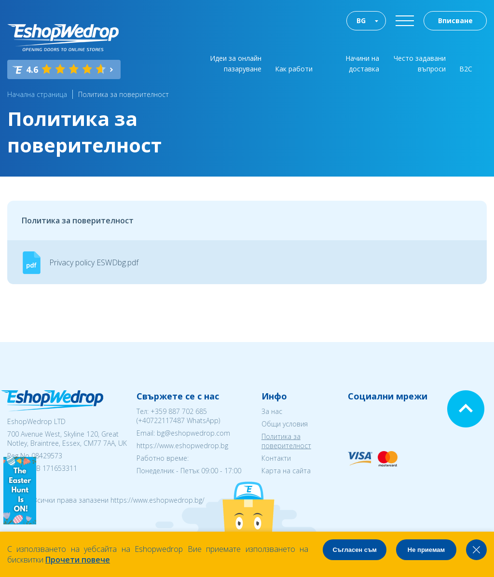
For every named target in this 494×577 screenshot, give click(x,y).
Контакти (276, 458)
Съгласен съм (354, 549)
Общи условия (284, 423)
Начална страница (37, 94)
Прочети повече (77, 559)
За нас (271, 411)
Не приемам (426, 549)
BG (361, 20)
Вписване (455, 20)
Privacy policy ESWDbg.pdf (93, 262)
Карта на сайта (286, 470)
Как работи (294, 68)
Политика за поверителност (123, 94)
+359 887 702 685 (179, 411)
